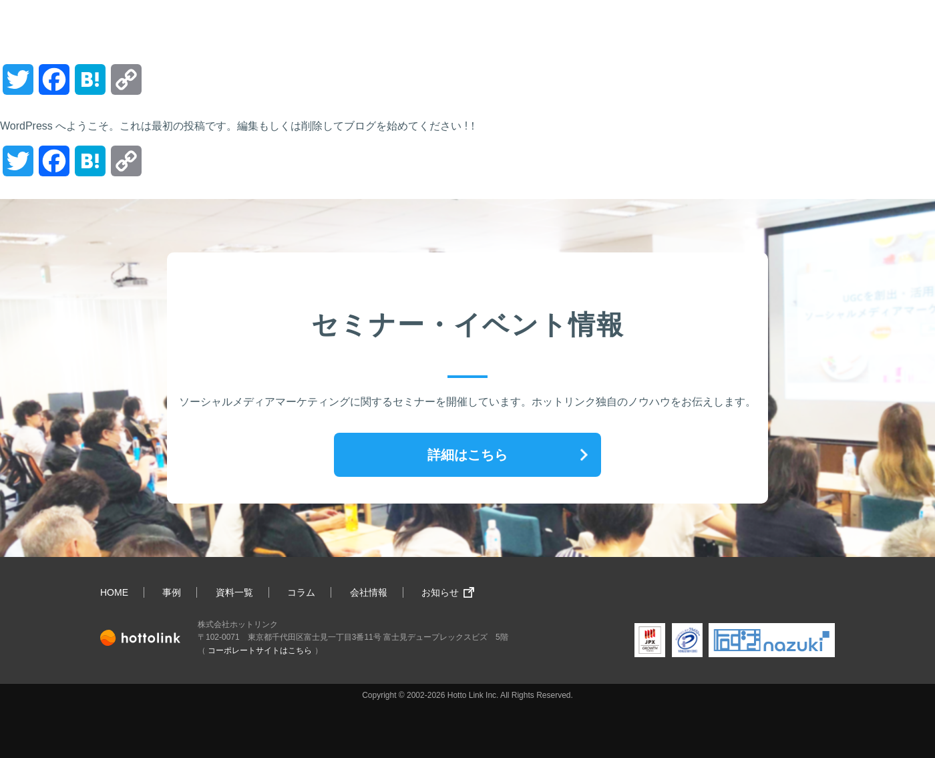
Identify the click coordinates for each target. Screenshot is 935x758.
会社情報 (368, 592)
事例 (171, 592)
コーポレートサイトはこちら (260, 650)
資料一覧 (234, 592)
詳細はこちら (467, 454)
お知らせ (440, 592)
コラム (301, 592)
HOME (114, 592)
